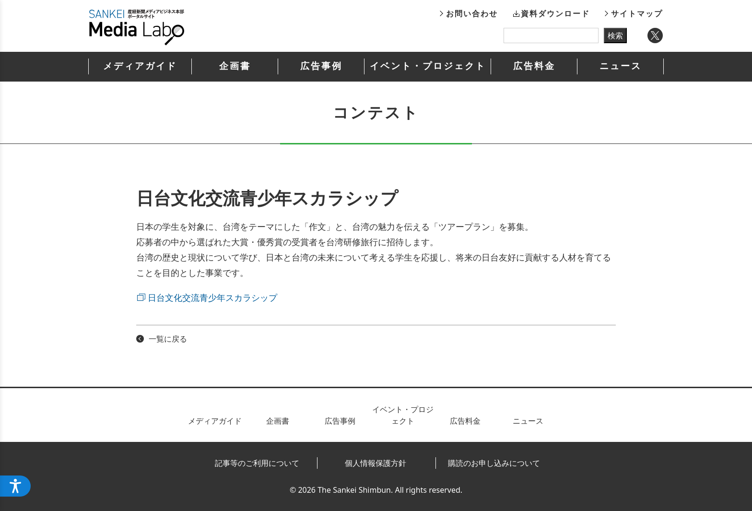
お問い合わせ (472, 13)
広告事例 (321, 66)
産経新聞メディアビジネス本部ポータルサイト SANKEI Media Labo (136, 27)
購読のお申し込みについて (494, 463)
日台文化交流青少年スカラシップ (212, 297)
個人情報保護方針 (375, 463)
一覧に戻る (168, 338)
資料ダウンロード (555, 13)
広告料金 (534, 66)
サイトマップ (637, 13)
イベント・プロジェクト (428, 66)
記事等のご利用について (257, 463)
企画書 (235, 66)
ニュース (620, 66)
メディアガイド (140, 66)
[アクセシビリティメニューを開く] (15, 486)
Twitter (655, 35)
